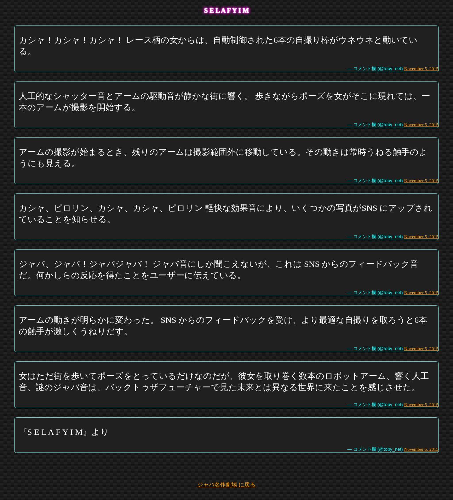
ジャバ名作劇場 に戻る (226, 485)
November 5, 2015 (421, 68)
